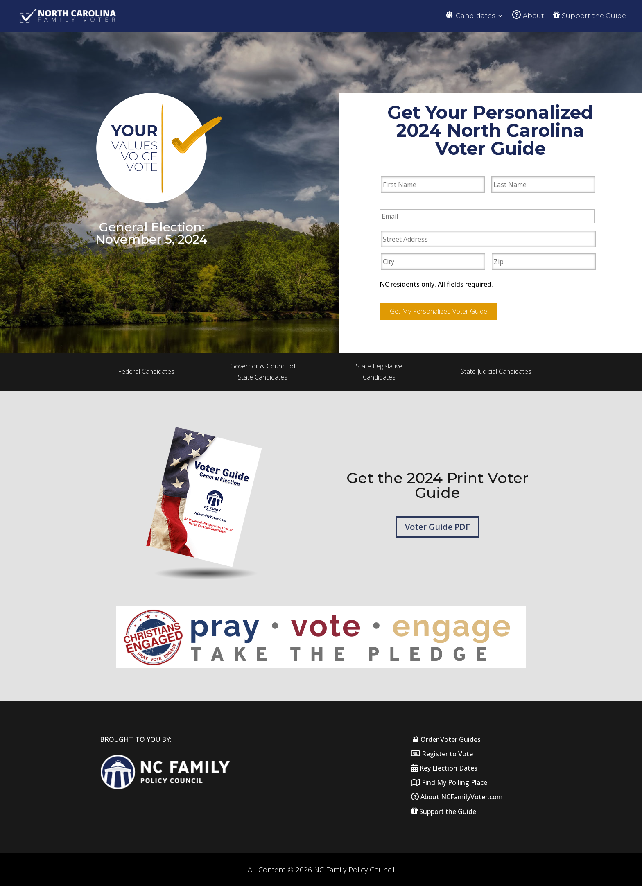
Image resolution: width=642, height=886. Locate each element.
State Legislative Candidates (379, 371)
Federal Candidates (146, 370)
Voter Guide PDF (437, 525)
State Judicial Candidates (496, 370)
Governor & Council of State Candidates (263, 371)
